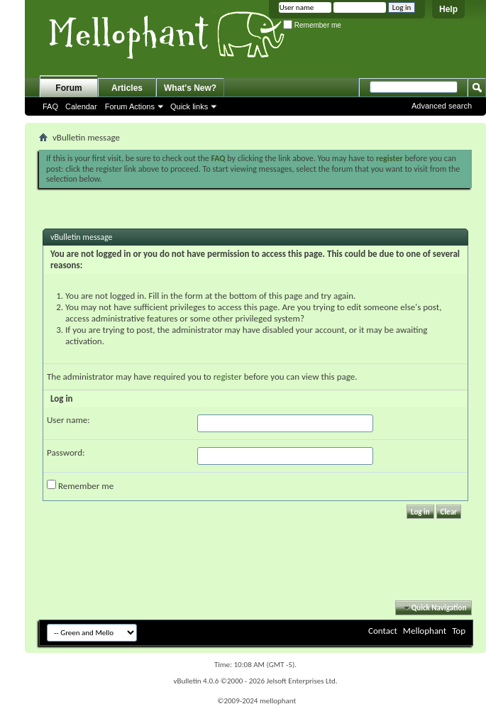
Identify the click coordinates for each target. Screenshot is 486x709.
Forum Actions (130, 106)
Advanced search (442, 105)
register (228, 376)
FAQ (50, 106)
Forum (68, 88)
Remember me (312, 25)
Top (458, 630)
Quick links (189, 106)
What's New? (190, 88)
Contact (382, 630)
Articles (127, 88)
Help (448, 9)
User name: (68, 419)
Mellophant (424, 630)
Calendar (81, 106)
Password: (65, 452)
